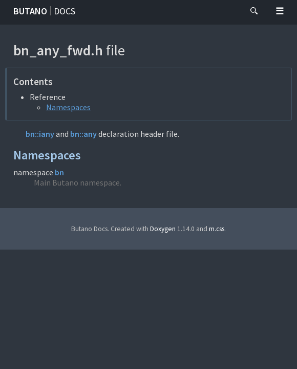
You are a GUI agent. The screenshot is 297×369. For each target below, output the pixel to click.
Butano (30, 11)
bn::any (83, 134)
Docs (64, 11)
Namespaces (68, 107)
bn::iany (40, 134)
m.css (216, 228)
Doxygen (163, 228)
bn (59, 172)
